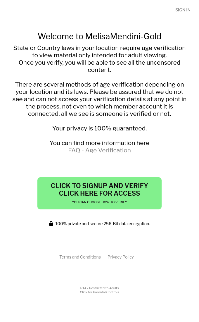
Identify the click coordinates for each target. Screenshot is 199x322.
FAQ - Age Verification (99, 150)
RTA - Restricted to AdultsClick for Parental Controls (99, 290)
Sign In (183, 9)
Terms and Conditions (80, 256)
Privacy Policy (121, 256)
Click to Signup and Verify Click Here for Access (99, 193)
